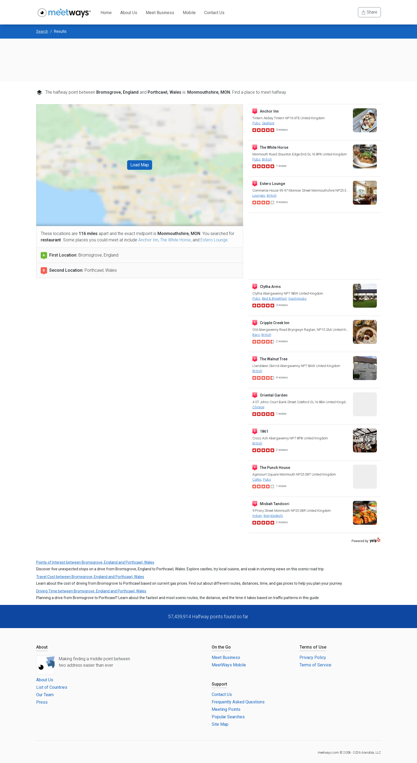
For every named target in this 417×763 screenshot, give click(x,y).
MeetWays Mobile (229, 664)
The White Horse (175, 239)
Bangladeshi (273, 516)
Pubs (256, 123)
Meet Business (160, 12)
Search (42, 31)
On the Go (221, 647)
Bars (256, 335)
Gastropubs (297, 298)
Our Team (45, 694)
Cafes (256, 479)
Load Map (139, 164)
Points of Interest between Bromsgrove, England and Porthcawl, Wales (95, 562)
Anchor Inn (148, 239)
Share (369, 12)
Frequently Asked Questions (238, 701)
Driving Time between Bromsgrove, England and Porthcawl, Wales (91, 591)
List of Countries (51, 687)
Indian (257, 516)
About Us (128, 12)
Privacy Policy (312, 657)
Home (106, 12)
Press (42, 702)
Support (219, 684)
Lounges (258, 195)
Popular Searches (228, 716)
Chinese (258, 407)
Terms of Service (315, 664)
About (42, 647)
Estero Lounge (214, 239)
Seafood (268, 123)
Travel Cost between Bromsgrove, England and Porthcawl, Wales (90, 577)
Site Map (220, 724)
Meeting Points (226, 709)
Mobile (189, 12)
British (267, 159)
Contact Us (214, 12)
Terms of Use (312, 647)
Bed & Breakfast (274, 298)
